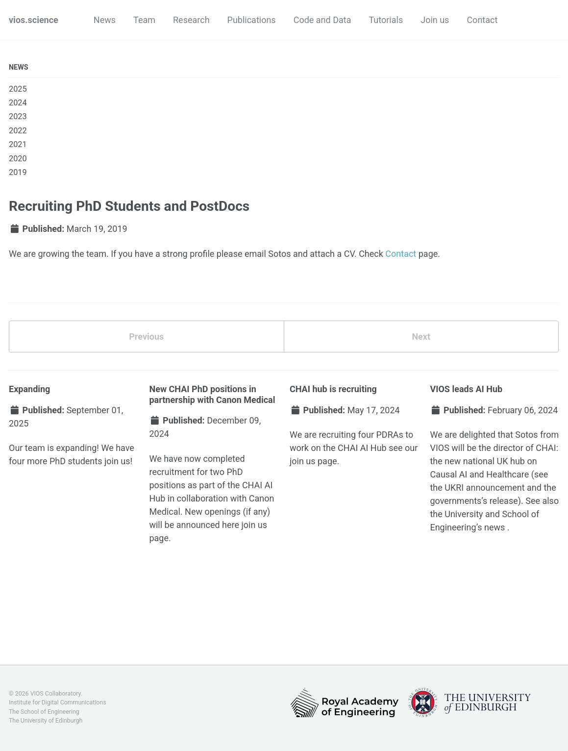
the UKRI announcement (477, 487)
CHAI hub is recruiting (333, 389)
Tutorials (386, 20)
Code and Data (322, 20)
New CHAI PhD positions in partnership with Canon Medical (212, 394)
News (105, 20)
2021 (18, 144)
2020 (18, 158)
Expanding (29, 389)
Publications (251, 20)
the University (456, 514)
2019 (18, 172)
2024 (18, 102)
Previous (146, 336)
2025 (18, 89)
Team (144, 20)
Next (421, 336)
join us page (313, 461)
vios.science (33, 20)
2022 (18, 130)
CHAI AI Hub (362, 448)
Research (191, 20)
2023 (18, 116)
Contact (482, 20)
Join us (434, 20)
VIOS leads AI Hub (466, 389)
